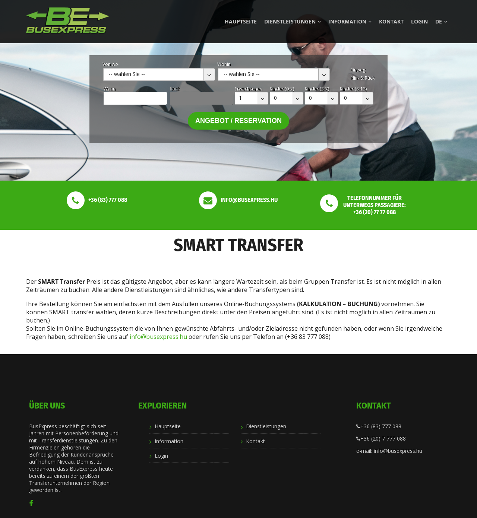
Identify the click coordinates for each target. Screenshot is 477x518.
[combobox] (159, 74)
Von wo (110, 64)
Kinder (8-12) (353, 89)
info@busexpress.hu (158, 337)
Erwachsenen (248, 89)
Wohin (224, 64)
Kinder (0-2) (282, 89)
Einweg (358, 70)
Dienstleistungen (292, 21)
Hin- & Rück (363, 78)
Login (419, 21)
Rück (175, 89)
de (441, 21)
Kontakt (391, 21)
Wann (110, 89)
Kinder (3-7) (317, 89)
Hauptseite (241, 21)
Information (350, 21)
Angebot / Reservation (238, 120)
